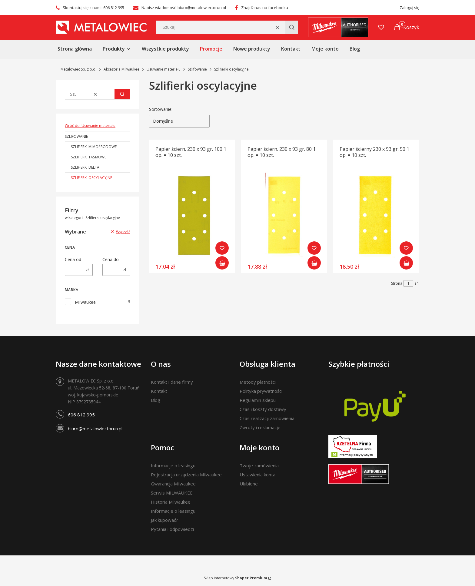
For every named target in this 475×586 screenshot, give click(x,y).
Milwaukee (85, 302)
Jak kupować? (164, 520)
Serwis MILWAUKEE (172, 493)
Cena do (110, 259)
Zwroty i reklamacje (260, 427)
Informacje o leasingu (173, 465)
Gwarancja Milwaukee (173, 484)
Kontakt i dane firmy (172, 382)
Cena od (73, 259)
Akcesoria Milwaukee (121, 69)
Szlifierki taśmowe (88, 157)
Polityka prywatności (261, 391)
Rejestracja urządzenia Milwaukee (186, 475)
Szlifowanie (197, 69)
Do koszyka (222, 263)
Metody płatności (258, 382)
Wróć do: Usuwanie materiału (90, 125)
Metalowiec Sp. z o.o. (78, 69)
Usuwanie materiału (164, 69)
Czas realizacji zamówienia (267, 418)
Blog (155, 400)
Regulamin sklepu (258, 400)
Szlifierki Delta (85, 167)
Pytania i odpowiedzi (172, 529)
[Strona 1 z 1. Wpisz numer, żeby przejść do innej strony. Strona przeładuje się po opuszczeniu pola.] (408, 283)
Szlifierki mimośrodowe (94, 146)
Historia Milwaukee (171, 502)
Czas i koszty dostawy (263, 409)
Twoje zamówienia (259, 465)
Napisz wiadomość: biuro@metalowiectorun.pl (183, 7)
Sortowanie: (160, 109)
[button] (291, 27)
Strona (396, 283)
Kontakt (159, 391)
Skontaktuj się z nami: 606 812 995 (93, 7)
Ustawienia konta (257, 475)
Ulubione (249, 484)
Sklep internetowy (235, 578)
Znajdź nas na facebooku (264, 7)
